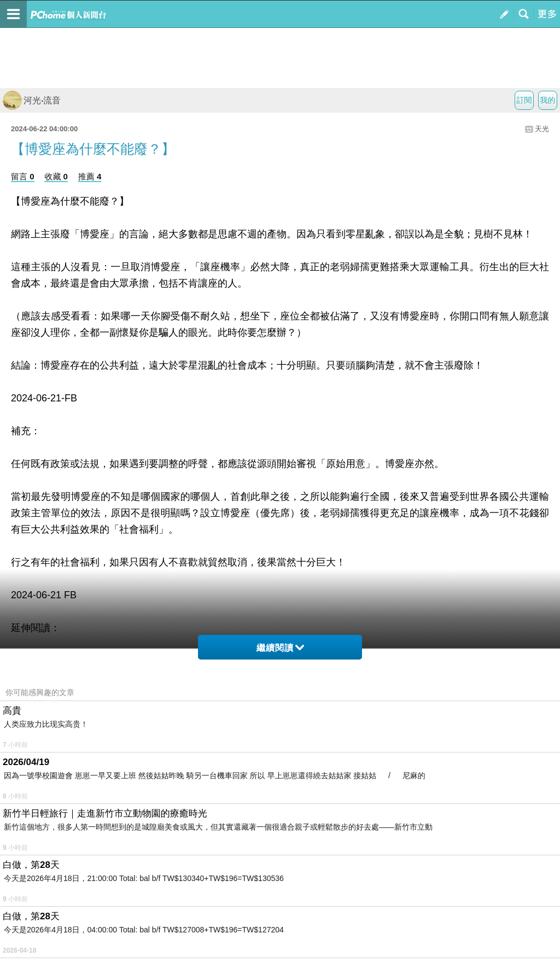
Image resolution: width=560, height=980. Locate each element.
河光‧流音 (32, 100)
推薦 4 (90, 176)
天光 (542, 129)
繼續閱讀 (280, 647)
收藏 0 (56, 176)
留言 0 (22, 176)
